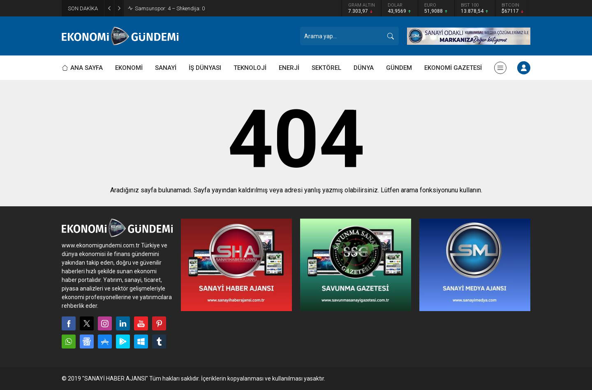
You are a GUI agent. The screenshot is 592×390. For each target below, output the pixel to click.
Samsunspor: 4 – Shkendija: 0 (170, 8)
